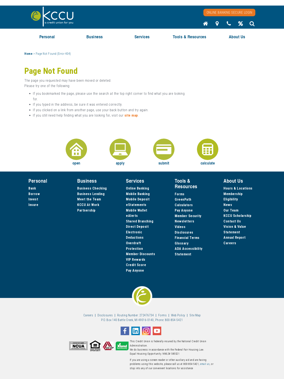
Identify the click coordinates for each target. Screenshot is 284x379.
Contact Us (232, 221)
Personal (47, 37)
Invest (33, 199)
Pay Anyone (135, 270)
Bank (32, 188)
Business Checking (92, 188)
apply (120, 152)
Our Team (230, 210)
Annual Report (234, 237)
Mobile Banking (138, 194)
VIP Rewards (135, 260)
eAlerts (132, 216)
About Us (237, 37)
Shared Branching (139, 221)
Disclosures (184, 232)
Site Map (195, 315)
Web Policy (178, 315)
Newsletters (184, 221)
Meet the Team (89, 199)
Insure (33, 205)
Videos (180, 227)
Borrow (34, 194)
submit (164, 152)
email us (205, 364)
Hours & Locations (238, 188)
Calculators (184, 205)
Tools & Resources (189, 37)
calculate (207, 152)
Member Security (188, 216)
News (227, 205)
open (76, 152)
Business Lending (91, 194)
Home (28, 53)
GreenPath (183, 199)
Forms (180, 194)
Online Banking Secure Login (229, 12)
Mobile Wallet (136, 210)
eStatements (136, 205)
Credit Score (136, 265)
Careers (229, 243)
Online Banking (137, 188)
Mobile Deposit (137, 199)
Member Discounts (140, 254)
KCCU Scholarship (237, 216)
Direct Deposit (137, 227)
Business (94, 37)
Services (142, 37)
